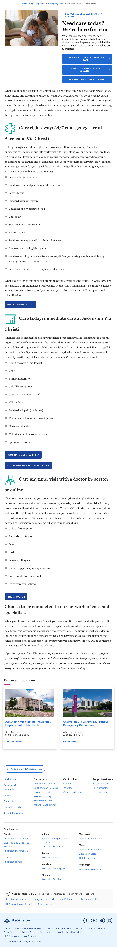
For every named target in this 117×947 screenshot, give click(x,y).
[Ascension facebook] (86, 921)
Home (24, 3)
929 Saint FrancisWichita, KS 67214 (73, 733)
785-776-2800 (13, 741)
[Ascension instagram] (109, 921)
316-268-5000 (71, 741)
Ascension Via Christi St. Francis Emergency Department (85, 723)
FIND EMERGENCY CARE (20, 304)
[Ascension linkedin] (94, 921)
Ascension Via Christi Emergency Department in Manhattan (28, 723)
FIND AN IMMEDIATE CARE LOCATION (86, 69)
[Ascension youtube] (102, 921)
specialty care (37, 3)
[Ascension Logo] (17, 922)
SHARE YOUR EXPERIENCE (24, 768)
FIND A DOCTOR (16, 596)
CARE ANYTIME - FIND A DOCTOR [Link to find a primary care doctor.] (85, 79)
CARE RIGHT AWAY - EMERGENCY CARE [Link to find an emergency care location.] (85, 58)
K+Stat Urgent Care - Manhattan (28, 465)
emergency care (55, 3)
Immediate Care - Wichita (23, 455)
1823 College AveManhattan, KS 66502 (17, 733)
